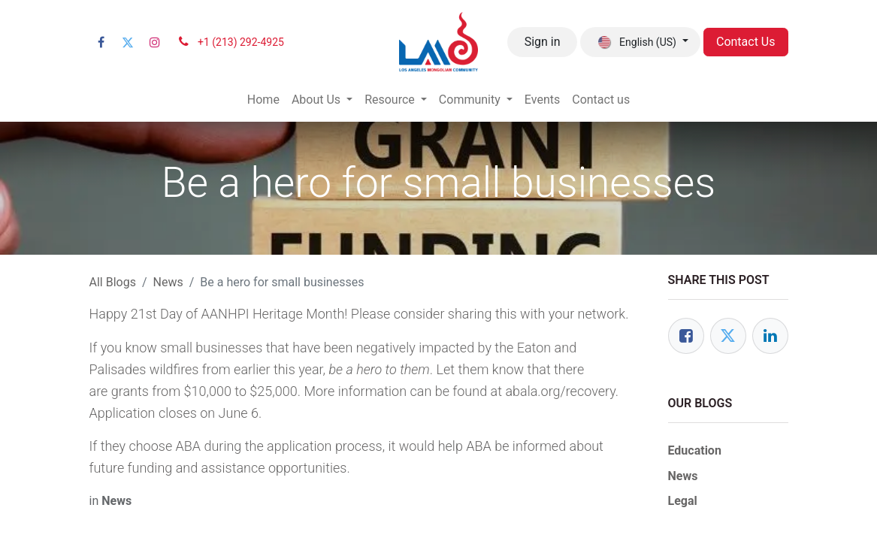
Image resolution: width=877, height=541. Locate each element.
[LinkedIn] (770, 336)
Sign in (543, 42)
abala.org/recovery (560, 391)
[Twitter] (128, 42)
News (168, 282)
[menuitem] (263, 100)
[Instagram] (155, 42)
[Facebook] (101, 42)
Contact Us (746, 42)
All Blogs (112, 282)
